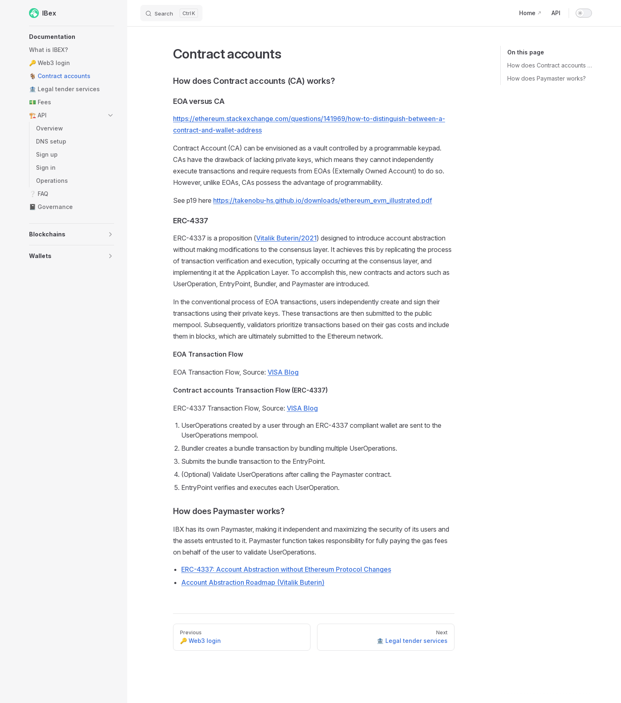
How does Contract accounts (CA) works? (549, 65)
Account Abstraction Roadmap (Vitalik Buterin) (252, 582)
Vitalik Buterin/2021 (286, 238)
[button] (71, 36)
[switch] (584, 13)
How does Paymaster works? (546, 78)
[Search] (171, 13)
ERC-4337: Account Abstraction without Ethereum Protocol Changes (286, 569)
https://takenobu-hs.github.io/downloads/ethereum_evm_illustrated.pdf (322, 200)
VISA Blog (283, 372)
